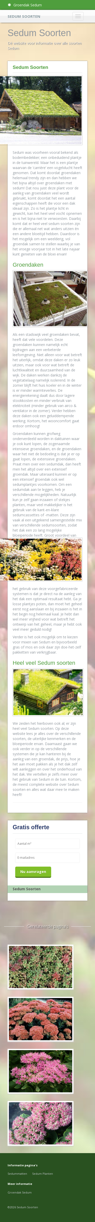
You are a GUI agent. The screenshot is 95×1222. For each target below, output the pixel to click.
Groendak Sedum (25, 5)
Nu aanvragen (33, 871)
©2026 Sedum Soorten (23, 1207)
